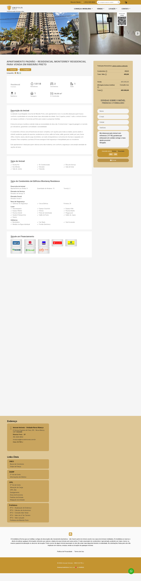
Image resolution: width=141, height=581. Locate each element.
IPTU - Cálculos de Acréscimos (20, 517)
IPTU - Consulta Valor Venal (19, 520)
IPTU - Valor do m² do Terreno (20, 522)
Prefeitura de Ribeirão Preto (19, 527)
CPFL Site (13, 497)
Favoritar (12, 76)
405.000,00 (125, 89)
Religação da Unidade (17, 507)
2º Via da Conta (15, 481)
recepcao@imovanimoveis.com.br (24, 446)
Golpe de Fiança (15, 473)
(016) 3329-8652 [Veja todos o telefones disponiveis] (90, 2)
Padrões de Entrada (16, 504)
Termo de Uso (79, 559)
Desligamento (14, 499)
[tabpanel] (70, 37)
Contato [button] (125, 9)
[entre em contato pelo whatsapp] (129, 569)
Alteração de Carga (16, 494)
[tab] (109, 19)
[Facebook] (71, 542)
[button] (126, 2)
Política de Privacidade (64, 559)
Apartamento (16, 68)
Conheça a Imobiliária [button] (82, 9)
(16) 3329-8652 (18, 444)
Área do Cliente (76, 2)
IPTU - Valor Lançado (17, 525)
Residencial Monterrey (54, 68)
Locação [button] (112, 9)
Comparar (25, 76)
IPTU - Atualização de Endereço (20, 515)
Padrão (30, 68)
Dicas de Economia (16, 502)
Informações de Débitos (18, 484)
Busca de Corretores (17, 471)
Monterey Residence (50, 188)
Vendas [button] (100, 9)
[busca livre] (118, 2)
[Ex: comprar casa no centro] (107, 2)
